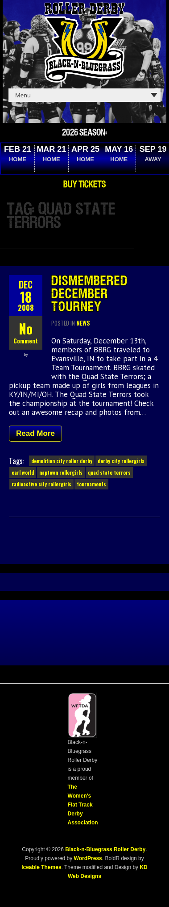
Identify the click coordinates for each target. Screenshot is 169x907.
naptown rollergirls (60, 472)
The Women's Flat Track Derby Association (83, 805)
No (26, 328)
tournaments (91, 484)
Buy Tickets (84, 184)
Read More (35, 433)
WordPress (87, 858)
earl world (23, 472)
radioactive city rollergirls (41, 484)
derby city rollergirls (121, 460)
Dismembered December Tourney (89, 294)
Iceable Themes (41, 867)
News (83, 322)
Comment (25, 340)
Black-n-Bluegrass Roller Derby (105, 849)
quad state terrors (109, 472)
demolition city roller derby (61, 460)
